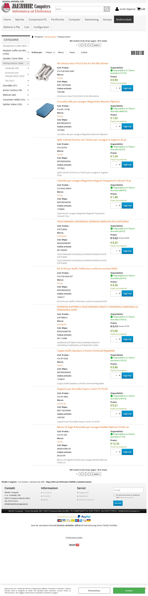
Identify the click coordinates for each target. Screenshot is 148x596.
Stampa (107, 19)
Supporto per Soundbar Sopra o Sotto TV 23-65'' (82, 388)
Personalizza (94, 590)
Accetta (129, 590)
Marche (19, 19)
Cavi (26, 27)
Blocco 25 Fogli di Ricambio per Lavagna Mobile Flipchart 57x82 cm (93, 427)
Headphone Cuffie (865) (14, 46)
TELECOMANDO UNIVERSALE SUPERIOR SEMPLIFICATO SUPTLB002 (93, 221)
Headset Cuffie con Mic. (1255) (15, 52)
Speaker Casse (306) (13, 58)
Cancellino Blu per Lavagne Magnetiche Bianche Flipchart (88, 101)
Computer (75, 19)
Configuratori (41, 27)
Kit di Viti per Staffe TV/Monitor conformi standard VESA (87, 268)
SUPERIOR (61, 236)
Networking (92, 19)
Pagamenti (84, 492)
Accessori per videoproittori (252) (14, 74)
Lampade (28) (12, 68)
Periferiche (57, 19)
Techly (60, 78)
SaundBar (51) (10, 85)
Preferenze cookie (74, 537)
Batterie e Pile (12, 27)
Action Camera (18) (12, 90)
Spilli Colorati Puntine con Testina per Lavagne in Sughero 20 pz (91, 139)
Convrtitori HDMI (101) (14, 99)
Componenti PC (38, 19)
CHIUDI (145, 588)
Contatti (46, 496)
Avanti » (97, 45)
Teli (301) (9, 80)
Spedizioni (83, 496)
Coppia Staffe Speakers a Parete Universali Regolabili (85, 350)
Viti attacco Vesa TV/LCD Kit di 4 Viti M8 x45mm (82, 63)
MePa (45, 499)
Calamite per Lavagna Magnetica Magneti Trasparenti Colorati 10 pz (94, 180)
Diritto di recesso (86, 499)
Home (7, 19)
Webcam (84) (9, 95)
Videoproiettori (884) (13, 63)
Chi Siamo (47, 492)
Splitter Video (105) (12, 104)
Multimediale (123, 19)
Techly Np (61, 403)
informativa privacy (126, 497)
